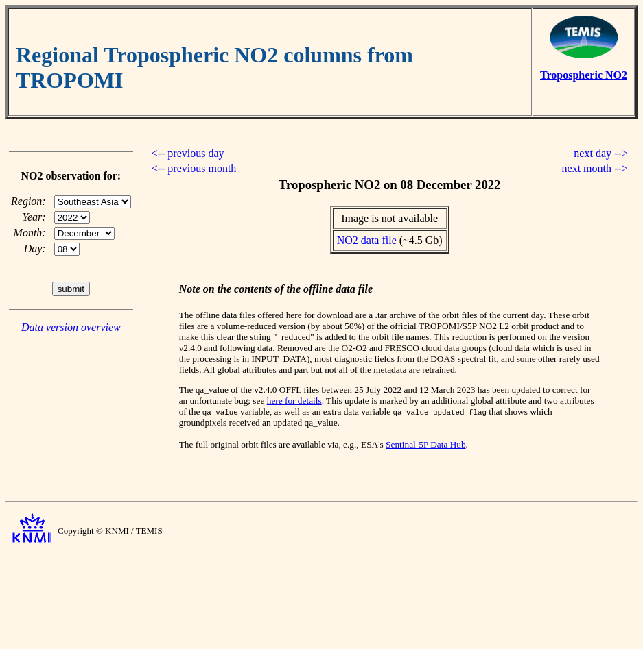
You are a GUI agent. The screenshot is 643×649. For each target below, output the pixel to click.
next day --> (600, 153)
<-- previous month (194, 168)
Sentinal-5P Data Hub (425, 444)
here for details (294, 400)
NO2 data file (367, 240)
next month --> (595, 168)
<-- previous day (188, 153)
